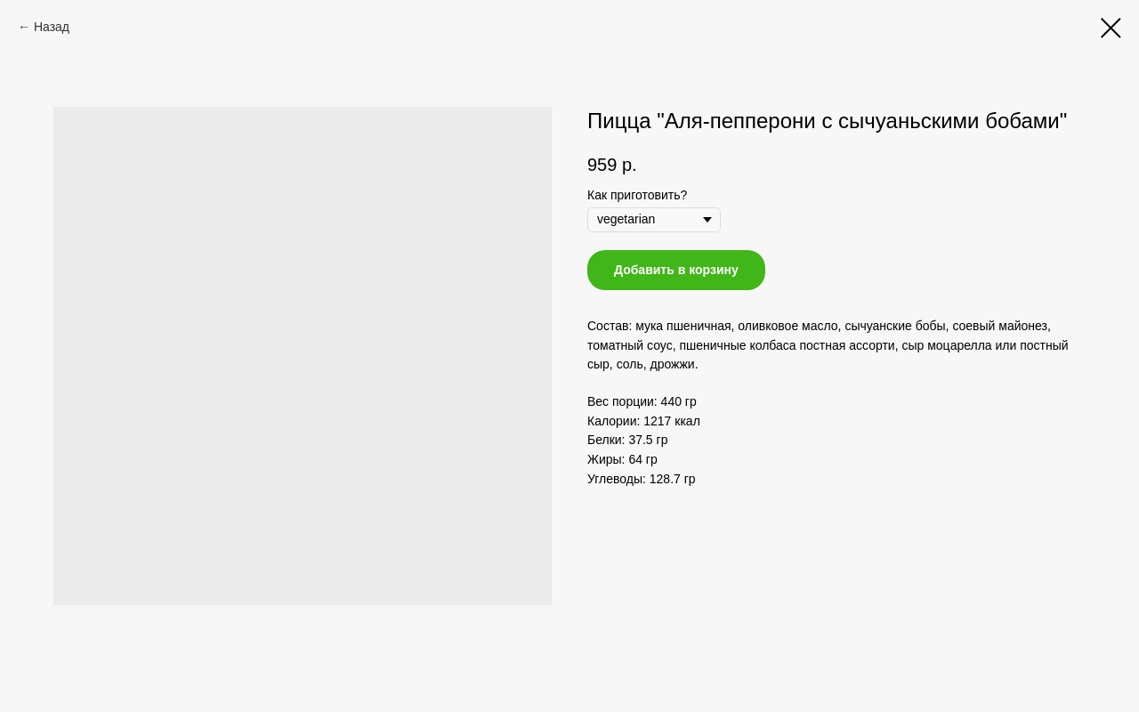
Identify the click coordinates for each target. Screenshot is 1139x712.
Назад (51, 27)
